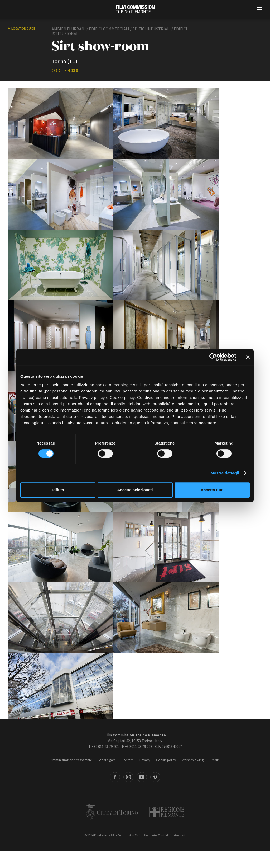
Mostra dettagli (224, 473)
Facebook (115, 777)
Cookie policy (166, 760)
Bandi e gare (106, 760)
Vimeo (155, 777)
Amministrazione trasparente (71, 760)
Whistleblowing (193, 760)
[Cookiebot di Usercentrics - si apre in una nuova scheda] (213, 357)
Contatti (127, 760)
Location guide (23, 28)
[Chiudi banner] (248, 357)
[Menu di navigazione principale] (259, 9)
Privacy (144, 760)
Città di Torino (112, 812)
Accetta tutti (212, 490)
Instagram (128, 777)
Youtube (142, 777)
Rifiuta (58, 490)
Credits (214, 760)
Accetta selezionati (135, 490)
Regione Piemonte (166, 812)
